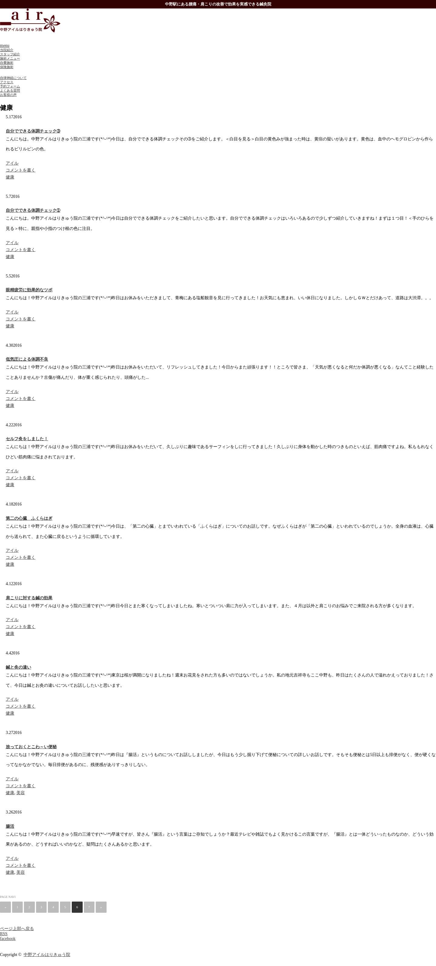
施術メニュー (10, 58)
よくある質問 (10, 90)
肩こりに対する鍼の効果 (29, 598)
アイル (12, 163)
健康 (10, 177)
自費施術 (6, 62)
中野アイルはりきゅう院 (47, 954)
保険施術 (6, 67)
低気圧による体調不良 (27, 359)
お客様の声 (8, 95)
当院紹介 (6, 50)
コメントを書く (20, 170)
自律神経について (13, 78)
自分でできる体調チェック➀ (33, 210)
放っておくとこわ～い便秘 (31, 747)
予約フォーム (10, 86)
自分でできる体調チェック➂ (33, 131)
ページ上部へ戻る (17, 928)
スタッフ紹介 (10, 54)
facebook (7, 938)
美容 (20, 793)
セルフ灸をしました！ (27, 439)
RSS (4, 934)
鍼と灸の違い (18, 667)
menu (4, 45)
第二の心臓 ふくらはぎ (29, 518)
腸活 (10, 826)
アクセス (6, 82)
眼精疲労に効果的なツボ (29, 290)
